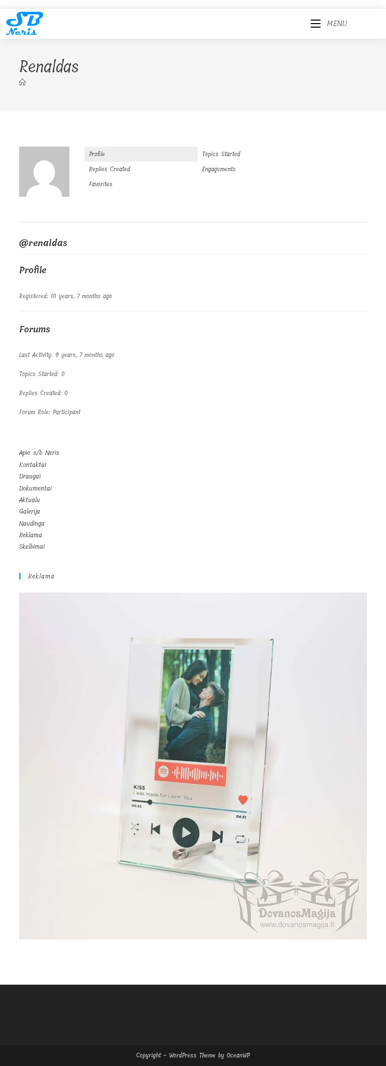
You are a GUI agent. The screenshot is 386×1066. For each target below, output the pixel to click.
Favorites (101, 184)
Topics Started (221, 154)
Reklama (30, 535)
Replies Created (109, 169)
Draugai (30, 476)
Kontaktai (32, 464)
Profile (97, 154)
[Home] (22, 82)
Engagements (219, 169)
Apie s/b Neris (39, 452)
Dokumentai (35, 488)
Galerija (29, 511)
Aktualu (29, 500)
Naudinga (32, 523)
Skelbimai (32, 546)
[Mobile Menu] (329, 24)
